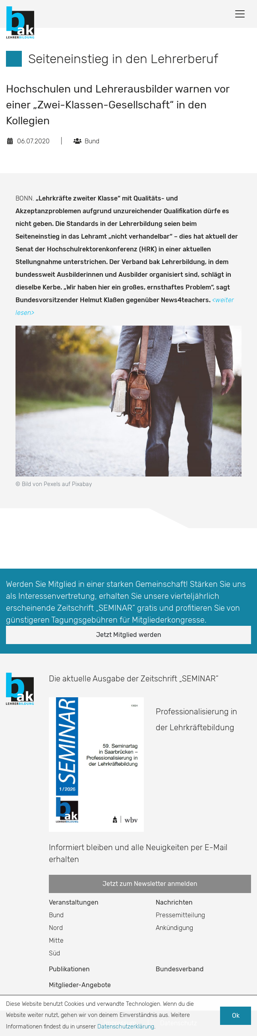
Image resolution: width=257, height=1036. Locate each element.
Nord (56, 928)
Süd (54, 953)
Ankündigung (174, 928)
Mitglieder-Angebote (80, 985)
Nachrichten (174, 902)
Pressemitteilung (180, 915)
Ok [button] (236, 1015)
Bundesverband (180, 969)
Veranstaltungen (74, 902)
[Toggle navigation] (240, 13)
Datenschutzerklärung (125, 1026)
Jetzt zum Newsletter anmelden (149, 883)
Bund (56, 915)
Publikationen (69, 969)
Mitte (56, 940)
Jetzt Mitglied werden (128, 635)
